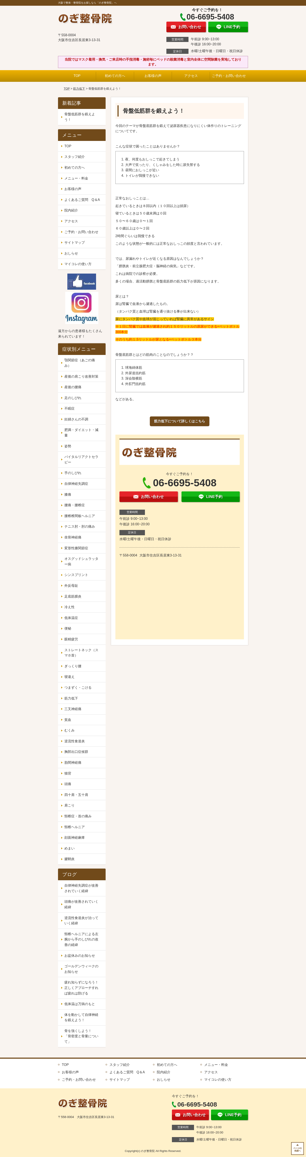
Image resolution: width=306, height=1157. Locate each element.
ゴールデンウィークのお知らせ (81, 968)
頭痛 (67, 784)
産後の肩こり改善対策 (81, 376)
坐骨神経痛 (72, 537)
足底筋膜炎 (72, 596)
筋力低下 (79, 88)
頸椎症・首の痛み (78, 816)
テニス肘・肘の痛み (79, 526)
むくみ (69, 730)
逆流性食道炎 (74, 741)
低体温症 (71, 618)
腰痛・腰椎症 (74, 505)
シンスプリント (76, 575)
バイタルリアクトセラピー (81, 459)
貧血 (67, 720)
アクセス (191, 76)
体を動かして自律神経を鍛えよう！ (81, 1017)
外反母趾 (71, 585)
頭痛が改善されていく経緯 (81, 904)
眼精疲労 (71, 639)
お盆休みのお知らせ (79, 955)
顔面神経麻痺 (74, 837)
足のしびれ (72, 398)
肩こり (69, 805)
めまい (69, 848)
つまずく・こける (78, 687)
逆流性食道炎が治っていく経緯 (81, 920)
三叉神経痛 (72, 709)
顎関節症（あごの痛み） (79, 362)
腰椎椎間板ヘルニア (79, 516)
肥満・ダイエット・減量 (81, 432)
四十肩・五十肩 (76, 795)
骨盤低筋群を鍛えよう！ (79, 116)
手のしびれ (72, 473)
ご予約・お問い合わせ (229, 76)
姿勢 (67, 446)
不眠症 (69, 408)
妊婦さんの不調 (76, 419)
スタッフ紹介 (74, 157)
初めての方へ (115, 76)
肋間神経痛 (72, 762)
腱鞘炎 (69, 859)
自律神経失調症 (76, 483)
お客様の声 (153, 76)
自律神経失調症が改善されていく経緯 (81, 888)
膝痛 (67, 494)
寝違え (69, 677)
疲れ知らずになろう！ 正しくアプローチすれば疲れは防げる (83, 987)
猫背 (67, 773)
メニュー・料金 (76, 178)
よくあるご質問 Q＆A (82, 200)
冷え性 (69, 607)
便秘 (67, 628)
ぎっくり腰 (72, 666)
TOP (77, 76)
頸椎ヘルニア (74, 827)
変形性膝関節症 (76, 548)
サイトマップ (74, 242)
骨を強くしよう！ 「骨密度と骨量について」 (81, 1036)
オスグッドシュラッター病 (81, 561)
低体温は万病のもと (79, 1004)
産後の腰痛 (72, 387)
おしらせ (71, 253)
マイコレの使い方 (78, 264)
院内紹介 (71, 210)
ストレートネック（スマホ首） (81, 652)
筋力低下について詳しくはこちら (179, 421)
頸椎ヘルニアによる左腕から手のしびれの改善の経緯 (81, 939)
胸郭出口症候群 (76, 752)
